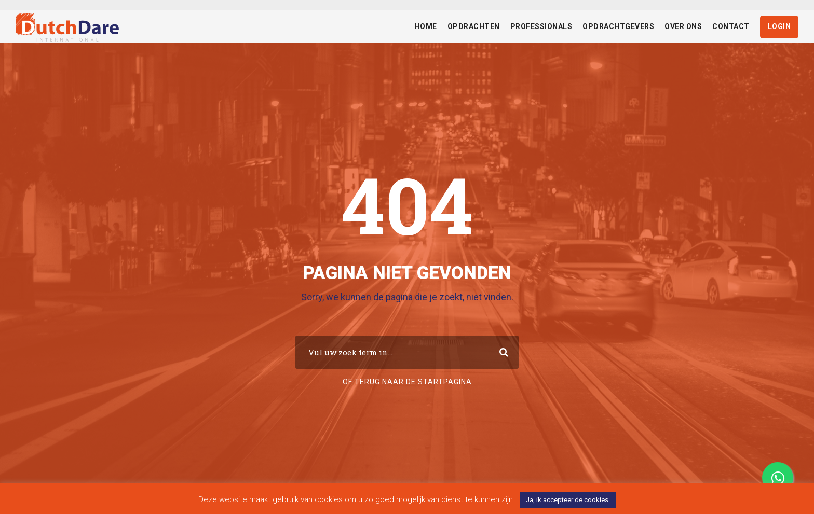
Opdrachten (473, 26)
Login (779, 26)
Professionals (541, 26)
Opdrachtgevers (618, 26)
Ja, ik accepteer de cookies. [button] (568, 500)
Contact (731, 26)
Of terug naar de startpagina (407, 382)
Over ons (683, 26)
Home (426, 26)
